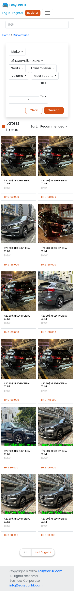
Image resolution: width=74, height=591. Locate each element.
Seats (16, 68)
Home (6, 35)
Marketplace (21, 35)
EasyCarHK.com (50, 571)
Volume (17, 75)
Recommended (52, 126)
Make (16, 51)
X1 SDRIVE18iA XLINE (25, 60)
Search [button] (53, 110)
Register (32, 13)
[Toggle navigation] (47, 13)
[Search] (37, 24)
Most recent (44, 75)
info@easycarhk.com (25, 585)
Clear (34, 110)
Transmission (41, 68)
